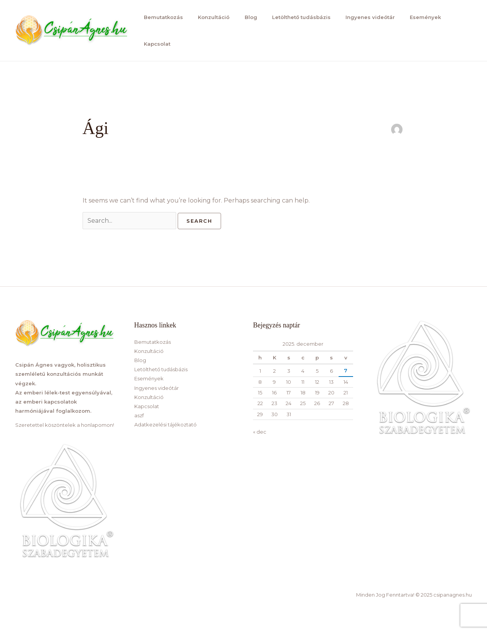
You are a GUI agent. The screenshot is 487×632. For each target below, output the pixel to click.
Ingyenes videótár (365, 17)
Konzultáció (211, 17)
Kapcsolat (155, 44)
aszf (139, 415)
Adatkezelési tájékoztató (165, 424)
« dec (259, 432)
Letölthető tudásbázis (296, 17)
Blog (247, 17)
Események (419, 17)
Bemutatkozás (161, 17)
